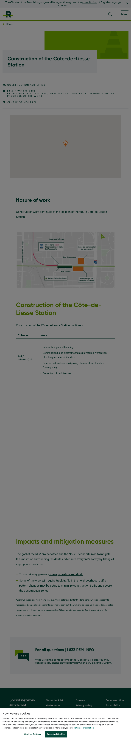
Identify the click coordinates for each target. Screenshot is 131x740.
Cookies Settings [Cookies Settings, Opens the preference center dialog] (32, 735)
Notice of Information (84, 728)
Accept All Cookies (56, 735)
